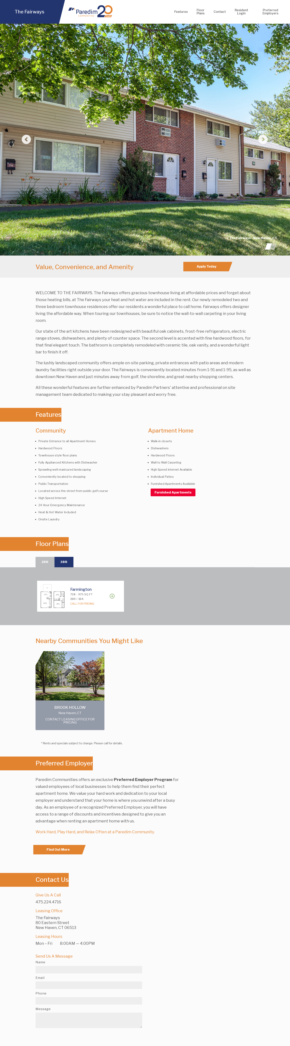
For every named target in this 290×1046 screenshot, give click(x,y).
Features (181, 12)
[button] (21, 140)
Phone (41, 994)
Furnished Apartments (173, 492)
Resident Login (242, 11)
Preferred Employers (271, 11)
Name (40, 963)
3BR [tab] (65, 562)
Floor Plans (201, 11)
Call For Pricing (82, 604)
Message (43, 1009)
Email (40, 978)
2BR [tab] (45, 562)
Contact (220, 12)
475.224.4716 (48, 902)
